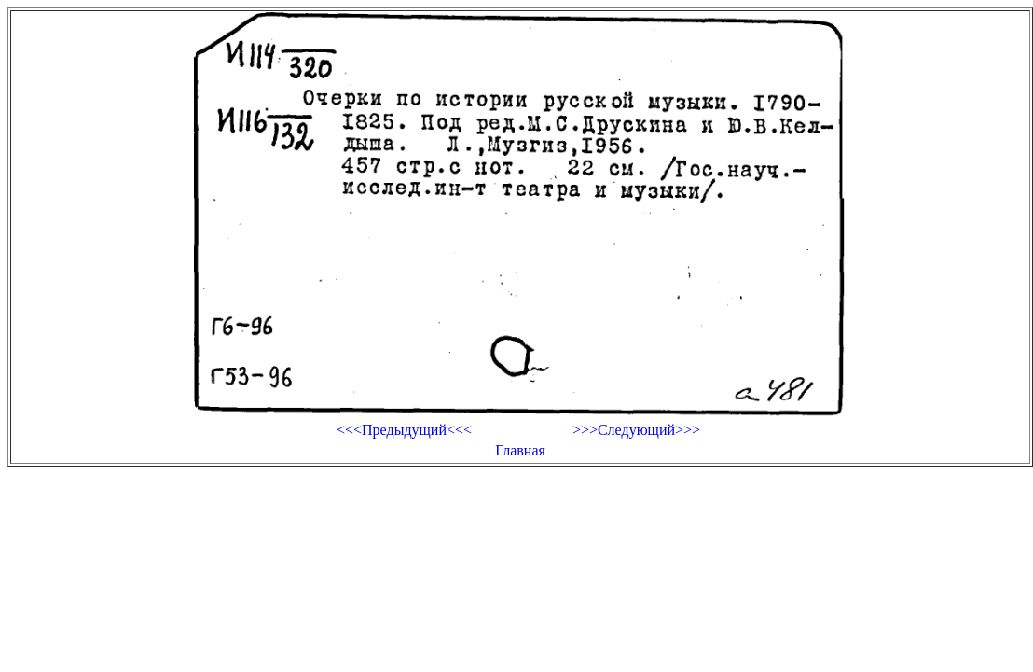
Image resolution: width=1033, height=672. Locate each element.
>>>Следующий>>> (636, 430)
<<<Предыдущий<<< (404, 430)
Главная (520, 450)
